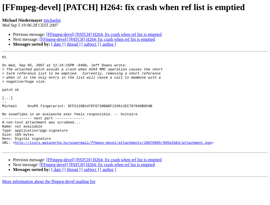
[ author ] (108, 44)
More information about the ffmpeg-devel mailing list (48, 200)
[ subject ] (90, 44)
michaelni (52, 20)
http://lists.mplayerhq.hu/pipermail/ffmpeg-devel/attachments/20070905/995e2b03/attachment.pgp (113, 160)
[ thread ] (73, 44)
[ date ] (57, 44)
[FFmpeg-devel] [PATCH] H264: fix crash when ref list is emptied (104, 34)
